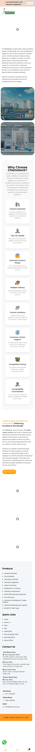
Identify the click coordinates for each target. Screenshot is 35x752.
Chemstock (5, 79)
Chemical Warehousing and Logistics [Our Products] (15, 605)
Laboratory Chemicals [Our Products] (11, 579)
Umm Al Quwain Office (11, 634)
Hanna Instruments (10, 585)
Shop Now (30, 3)
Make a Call (9, 472)
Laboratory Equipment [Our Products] (11, 582)
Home (6, 619)
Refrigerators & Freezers (12, 588)
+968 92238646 (10, 700)
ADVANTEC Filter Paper (11, 608)
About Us (7, 622)
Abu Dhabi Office (9, 637)
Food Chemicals (9, 576)
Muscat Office (8, 640)
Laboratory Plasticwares (12, 591)
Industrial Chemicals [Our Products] (10, 573)
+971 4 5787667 (10, 694)
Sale (5, 628)
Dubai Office (8, 631)
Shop (5, 625)
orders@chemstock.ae (12, 707)
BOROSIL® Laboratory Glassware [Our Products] (15, 594)
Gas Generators (9, 597)
